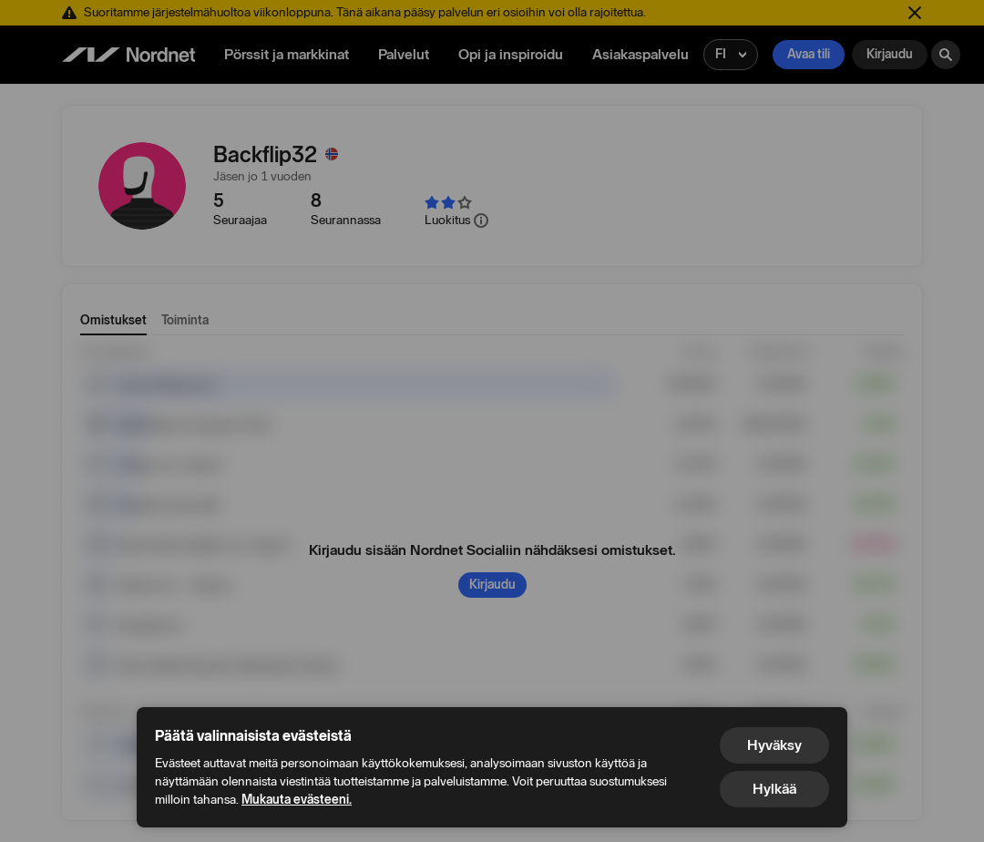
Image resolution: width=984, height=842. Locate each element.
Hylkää (774, 788)
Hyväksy (774, 745)
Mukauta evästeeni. (296, 799)
